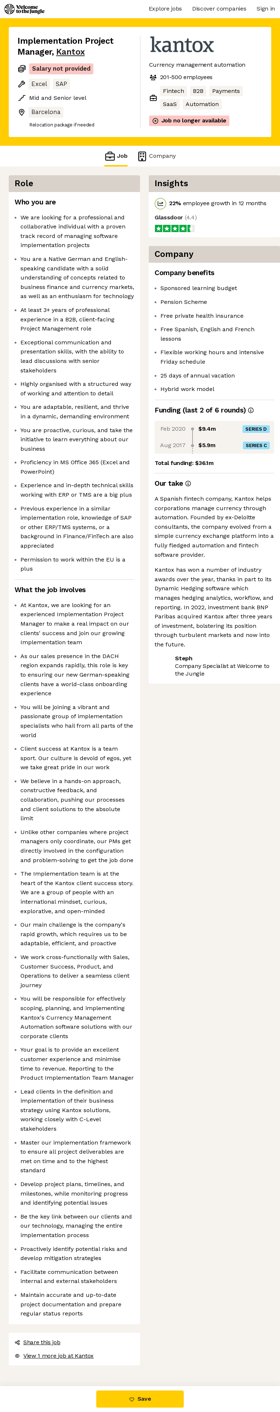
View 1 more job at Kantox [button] (54, 1355)
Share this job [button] (38, 1342)
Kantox (70, 52)
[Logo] (24, 9)
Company (156, 156)
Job (116, 156)
